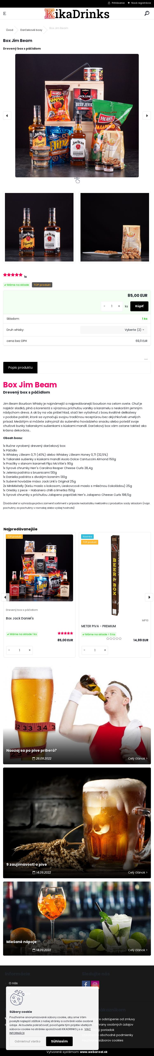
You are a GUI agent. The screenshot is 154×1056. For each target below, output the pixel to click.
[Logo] (77, 13)
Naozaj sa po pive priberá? (31, 750)
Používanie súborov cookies (102, 1040)
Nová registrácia (141, 3)
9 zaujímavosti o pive (26, 864)
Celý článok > (138, 758)
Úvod (9, 30)
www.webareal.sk (93, 1052)
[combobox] (113, 330)
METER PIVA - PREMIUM (98, 626)
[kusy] (111, 306)
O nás (13, 983)
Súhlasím (59, 1041)
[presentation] (7, 116)
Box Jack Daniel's (20, 618)
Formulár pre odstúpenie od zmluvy (108, 1019)
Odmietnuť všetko (27, 1041)
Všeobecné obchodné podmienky (107, 1035)
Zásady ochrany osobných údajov (107, 1024)
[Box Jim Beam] (77, 115)
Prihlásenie (118, 3)
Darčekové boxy (31, 30)
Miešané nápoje (21, 941)
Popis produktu (20, 367)
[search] (147, 13)
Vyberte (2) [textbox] (133, 330)
